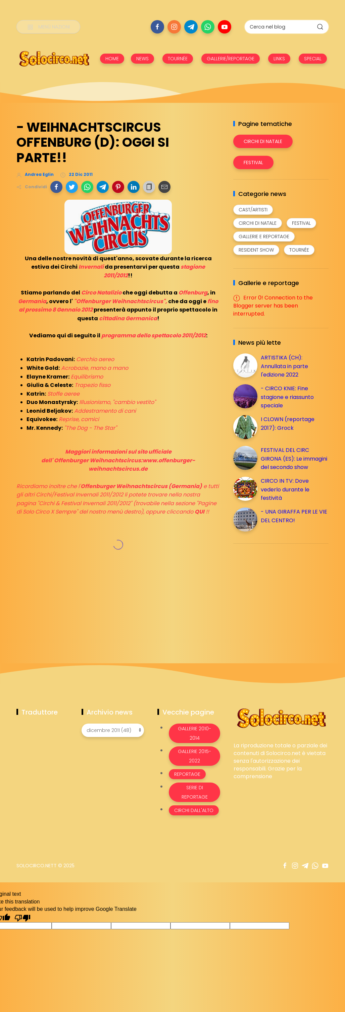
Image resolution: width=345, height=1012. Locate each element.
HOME (112, 58)
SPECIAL (313, 58)
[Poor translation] (22, 917)
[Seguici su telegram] (191, 26)
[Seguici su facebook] (157, 26)
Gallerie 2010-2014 (194, 733)
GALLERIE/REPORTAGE (230, 58)
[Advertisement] (283, 595)
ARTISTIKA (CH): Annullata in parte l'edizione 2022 (284, 366)
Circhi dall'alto (193, 810)
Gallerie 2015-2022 (194, 756)
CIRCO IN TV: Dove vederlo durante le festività (285, 489)
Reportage (187, 774)
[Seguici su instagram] (174, 26)
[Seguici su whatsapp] (207, 26)
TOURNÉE (178, 58)
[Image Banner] (281, 718)
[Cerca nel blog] (287, 26)
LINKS (279, 58)
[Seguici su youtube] (224, 26)
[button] (56, 187)
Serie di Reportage (195, 792)
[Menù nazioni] (48, 26)
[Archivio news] (113, 730)
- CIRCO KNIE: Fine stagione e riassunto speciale (287, 397)
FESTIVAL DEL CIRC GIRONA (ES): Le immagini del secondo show (294, 458)
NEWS (142, 58)
